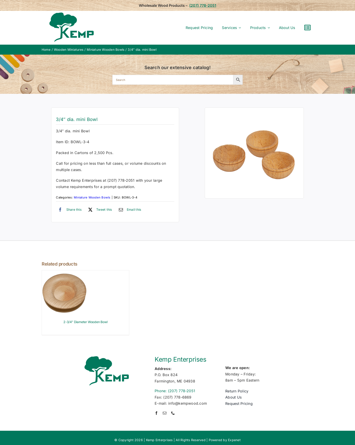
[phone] (173, 413)
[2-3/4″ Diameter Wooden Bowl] (64, 273)
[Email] (129, 209)
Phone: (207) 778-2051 (175, 391)
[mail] (164, 413)
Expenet (234, 440)
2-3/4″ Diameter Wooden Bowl (85, 322)
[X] (99, 209)
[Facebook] (69, 209)
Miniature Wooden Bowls (92, 197)
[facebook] (156, 413)
